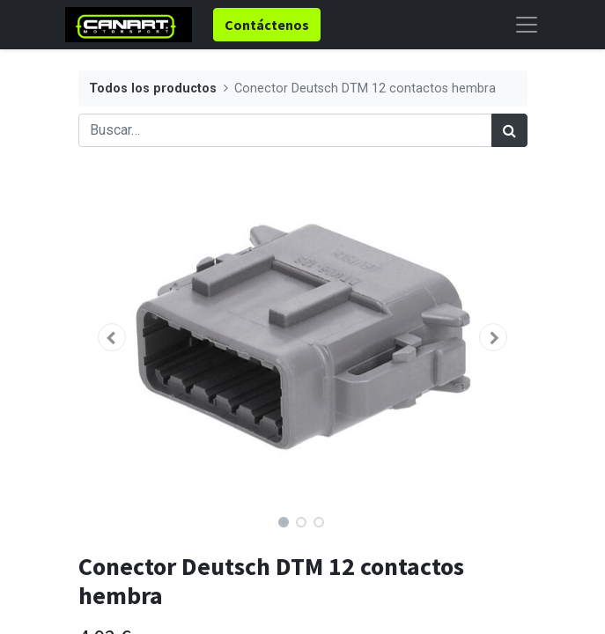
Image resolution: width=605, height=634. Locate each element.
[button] (112, 337)
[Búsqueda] (509, 130)
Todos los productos (153, 88)
